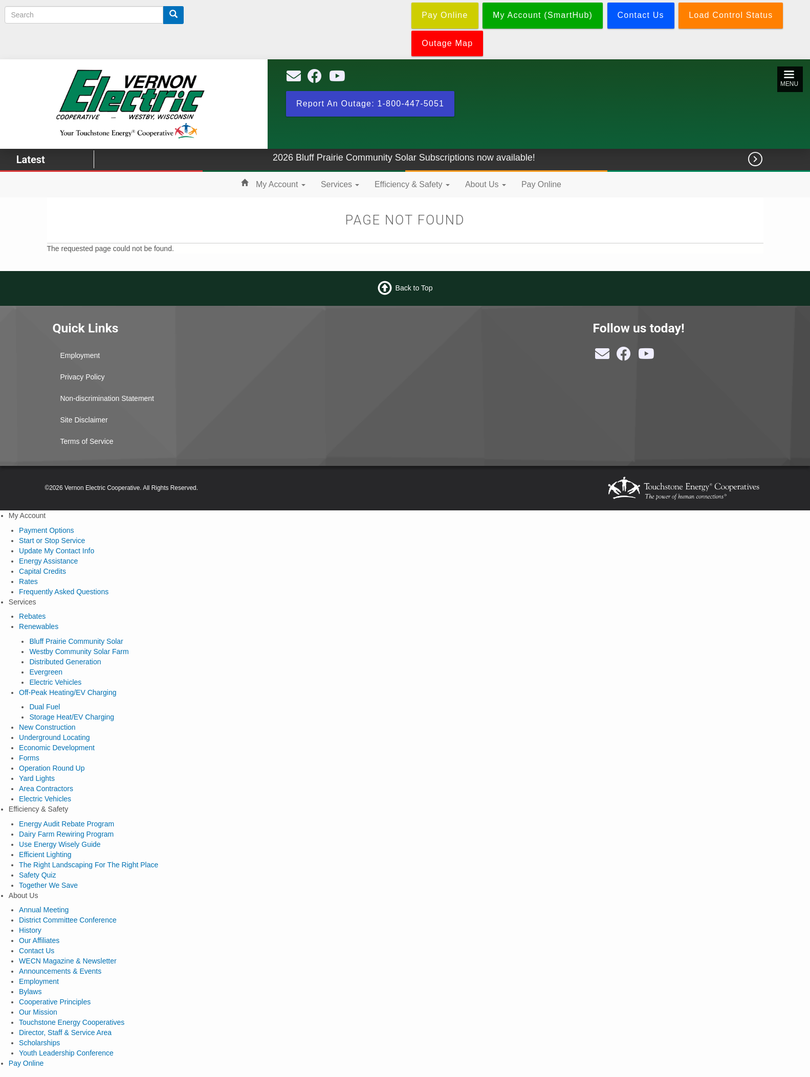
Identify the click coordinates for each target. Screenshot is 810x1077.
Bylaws (30, 992)
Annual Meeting (44, 910)
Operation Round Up (51, 768)
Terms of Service (86, 441)
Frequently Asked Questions (63, 592)
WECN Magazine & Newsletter (68, 961)
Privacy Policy (82, 377)
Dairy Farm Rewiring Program (66, 834)
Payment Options (46, 530)
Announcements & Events (60, 971)
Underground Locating (54, 737)
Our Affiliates (39, 940)
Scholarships (39, 1043)
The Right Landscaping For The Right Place (88, 865)
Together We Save (48, 885)
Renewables (38, 626)
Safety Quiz (37, 875)
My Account (280, 184)
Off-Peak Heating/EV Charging (67, 692)
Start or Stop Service (52, 540)
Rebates (32, 616)
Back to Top (414, 288)
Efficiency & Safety (412, 184)
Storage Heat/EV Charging (71, 717)
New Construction (47, 727)
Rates (28, 581)
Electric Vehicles (55, 682)
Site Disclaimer (83, 420)
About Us (485, 184)
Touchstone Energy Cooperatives (71, 1022)
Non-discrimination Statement (107, 398)
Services (340, 184)
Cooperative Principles (55, 1002)
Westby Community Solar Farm (78, 651)
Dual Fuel (44, 707)
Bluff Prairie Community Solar (76, 641)
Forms (29, 758)
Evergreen (45, 672)
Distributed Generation (65, 662)
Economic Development (57, 748)
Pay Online (541, 184)
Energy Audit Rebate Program (66, 824)
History (30, 930)
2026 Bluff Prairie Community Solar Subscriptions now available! (423, 157)
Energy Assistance (48, 561)
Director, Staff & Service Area (65, 1032)
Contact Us (36, 951)
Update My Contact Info (56, 551)
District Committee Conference (68, 920)
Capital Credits (42, 571)
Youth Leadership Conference (66, 1053)
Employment (80, 355)
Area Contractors (46, 788)
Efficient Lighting (45, 854)
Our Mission (38, 1012)
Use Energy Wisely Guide (60, 844)
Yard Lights (37, 778)
